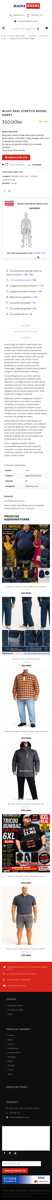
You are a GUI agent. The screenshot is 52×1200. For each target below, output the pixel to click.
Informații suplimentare (26, 332)
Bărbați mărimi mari (17, 36)
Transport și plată (15, 1005)
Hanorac (11, 1044)
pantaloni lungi (8, 179)
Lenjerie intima (14, 1052)
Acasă (3, 36)
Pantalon (33, 36)
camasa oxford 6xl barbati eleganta (26, 587)
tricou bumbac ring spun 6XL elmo (26, 876)
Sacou (10, 1061)
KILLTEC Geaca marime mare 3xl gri (26, 804)
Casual (13, 183)
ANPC (10, 1014)
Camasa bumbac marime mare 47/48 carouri (26, 731)
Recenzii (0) (26, 338)
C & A (27, 470)
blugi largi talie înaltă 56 (26, 659)
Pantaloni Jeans (31, 486)
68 (26, 481)
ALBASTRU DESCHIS (33, 475)
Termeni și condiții (15, 1010)
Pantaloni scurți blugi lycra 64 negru (26, 949)
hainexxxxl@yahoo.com (20, 1117)
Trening (11, 1065)
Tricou (10, 1070)
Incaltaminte (13, 1048)
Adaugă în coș (17, 157)
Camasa (11, 1035)
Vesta (10, 1074)
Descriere (26, 326)
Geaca (10, 1039)
